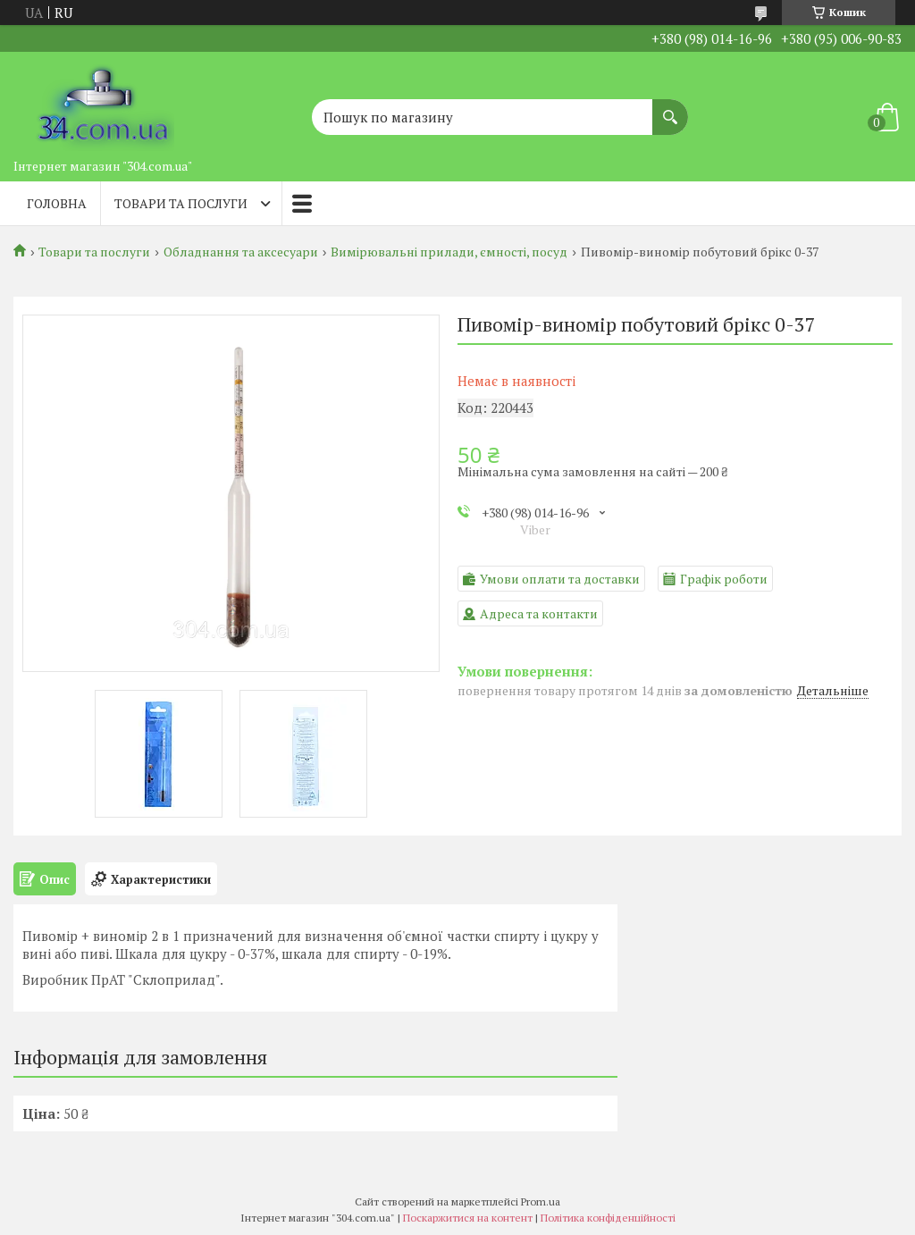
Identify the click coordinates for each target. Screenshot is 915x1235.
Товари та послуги (181, 203)
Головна (57, 203)
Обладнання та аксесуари (241, 252)
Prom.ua (540, 1201)
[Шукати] (670, 108)
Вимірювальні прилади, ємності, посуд (449, 252)
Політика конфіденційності (608, 1217)
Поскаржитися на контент (468, 1217)
